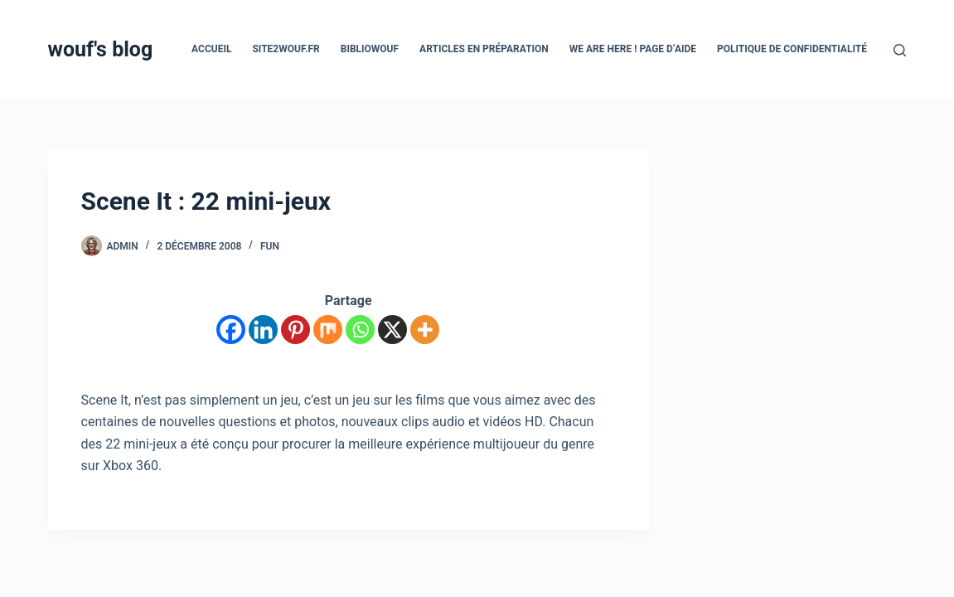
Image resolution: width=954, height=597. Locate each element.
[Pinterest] (295, 329)
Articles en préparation (484, 49)
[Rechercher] (899, 50)
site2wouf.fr (285, 49)
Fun (269, 246)
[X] (392, 329)
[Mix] (327, 329)
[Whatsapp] (360, 329)
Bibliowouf (370, 49)
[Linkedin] (263, 329)
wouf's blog (100, 49)
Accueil (211, 49)
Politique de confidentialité (792, 49)
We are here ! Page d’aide (632, 49)
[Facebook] (230, 329)
